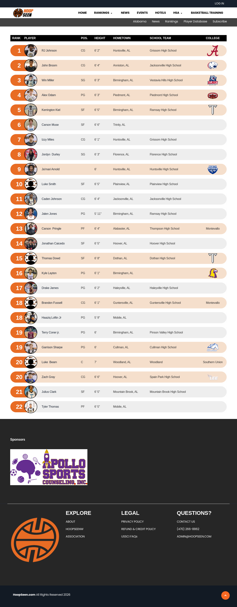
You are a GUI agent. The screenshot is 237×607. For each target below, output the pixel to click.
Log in (219, 3)
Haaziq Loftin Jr (51, 317)
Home (82, 13)
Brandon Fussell (52, 302)
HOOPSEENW (74, 529)
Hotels (160, 13)
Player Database (195, 21)
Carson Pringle (51, 228)
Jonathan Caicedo (53, 243)
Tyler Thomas (50, 406)
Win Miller (48, 80)
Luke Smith (49, 184)
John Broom (49, 65)
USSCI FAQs (129, 536)
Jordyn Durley (51, 154)
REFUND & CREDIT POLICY (138, 529)
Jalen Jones (49, 213)
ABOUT (70, 521)
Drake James (50, 287)
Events (142, 13)
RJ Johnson (49, 50)
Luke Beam (49, 362)
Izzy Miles (48, 139)
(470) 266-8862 (188, 529)
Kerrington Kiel (51, 109)
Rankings (103, 13)
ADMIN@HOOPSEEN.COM (194, 536)
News (125, 13)
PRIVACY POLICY (132, 521)
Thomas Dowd (51, 258)
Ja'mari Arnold (50, 169)
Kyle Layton (49, 273)
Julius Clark (49, 391)
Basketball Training (207, 13)
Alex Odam (49, 95)
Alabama (139, 21)
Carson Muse (50, 124)
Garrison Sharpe (52, 347)
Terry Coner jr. (50, 332)
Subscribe (220, 21)
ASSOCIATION (75, 536)
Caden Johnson (52, 198)
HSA (178, 13)
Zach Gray (48, 377)
